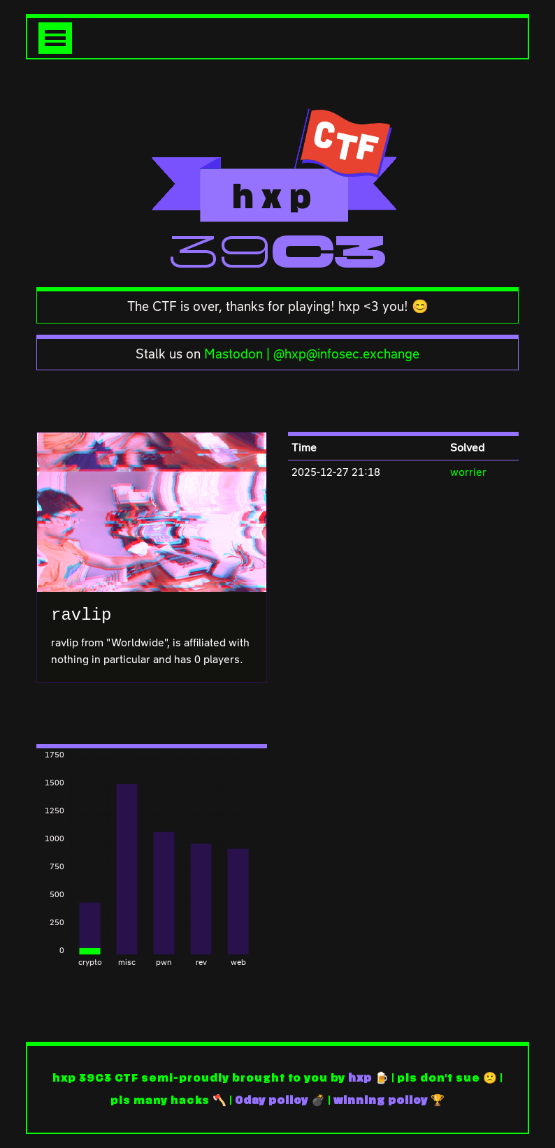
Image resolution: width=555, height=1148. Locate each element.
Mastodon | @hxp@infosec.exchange (311, 354)
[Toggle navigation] (55, 38)
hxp (360, 1078)
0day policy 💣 (280, 1100)
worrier (468, 472)
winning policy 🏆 (389, 1100)
